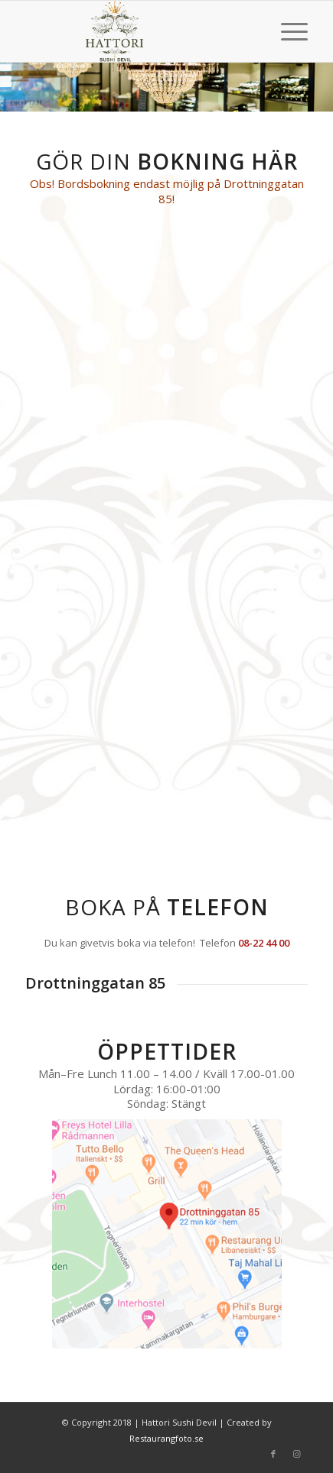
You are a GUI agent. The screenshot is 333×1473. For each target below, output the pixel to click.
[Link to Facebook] (273, 1453)
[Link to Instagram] (296, 1453)
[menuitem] (287, 31)
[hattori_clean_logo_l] (138, 31)
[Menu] (287, 31)
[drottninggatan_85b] (167, 1233)
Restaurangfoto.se (166, 1438)
